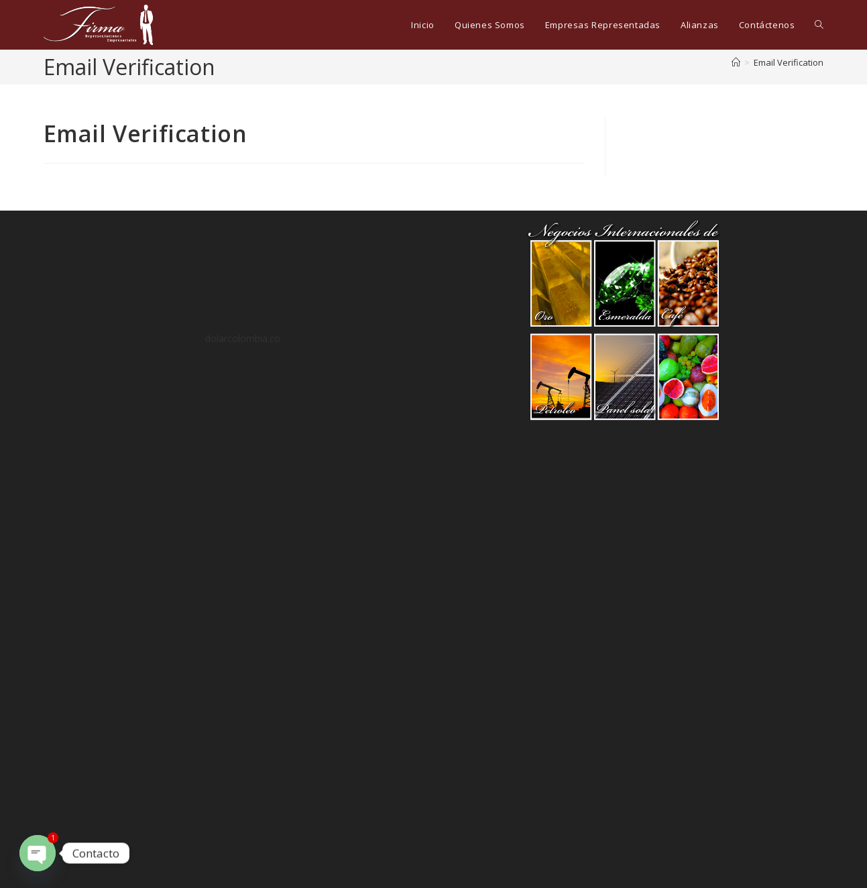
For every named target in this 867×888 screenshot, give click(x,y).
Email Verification (788, 62)
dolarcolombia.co (242, 338)
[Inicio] (736, 62)
